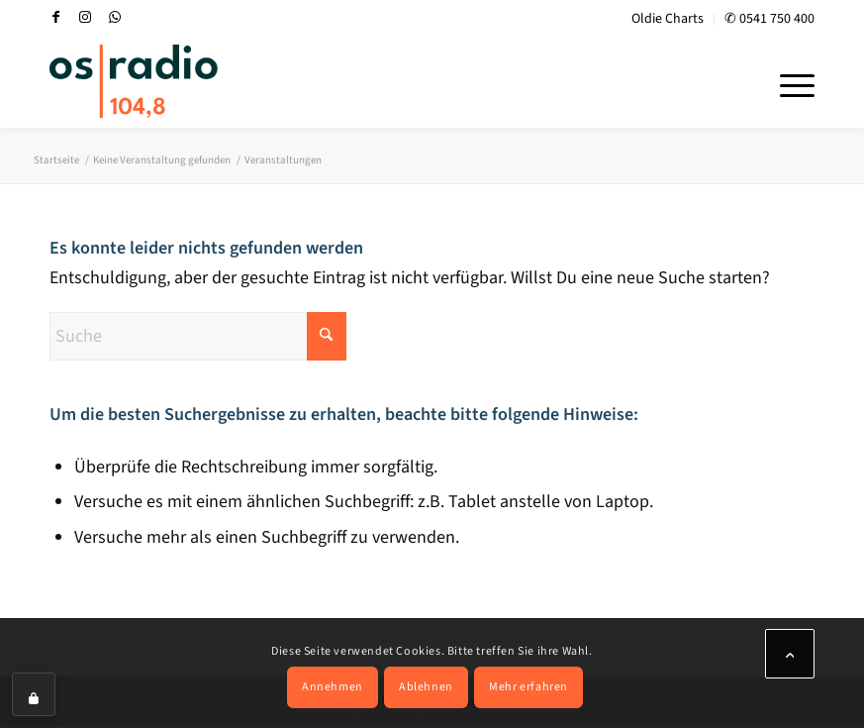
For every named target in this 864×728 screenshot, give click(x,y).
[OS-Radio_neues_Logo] (133, 81)
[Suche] (197, 336)
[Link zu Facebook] (55, 17)
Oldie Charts (667, 19)
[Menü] (787, 83)
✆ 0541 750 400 (769, 19)
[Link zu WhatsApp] (115, 17)
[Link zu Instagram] (85, 17)
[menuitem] (668, 19)
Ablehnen (426, 686)
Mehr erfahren (528, 686)
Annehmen (332, 686)
